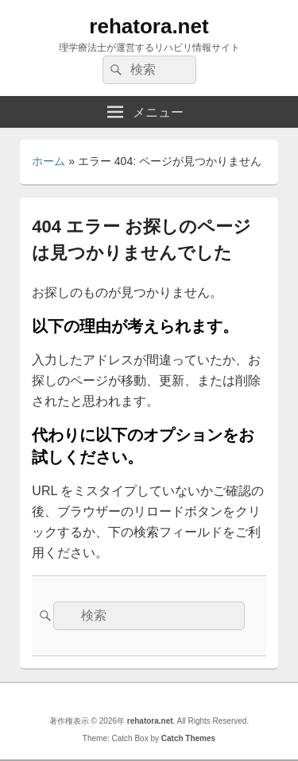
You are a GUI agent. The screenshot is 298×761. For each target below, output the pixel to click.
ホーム (48, 161)
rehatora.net (148, 26)
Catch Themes (188, 738)
